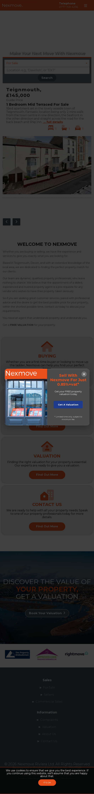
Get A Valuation (68, 404)
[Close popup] (84, 374)
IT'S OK (47, 782)
